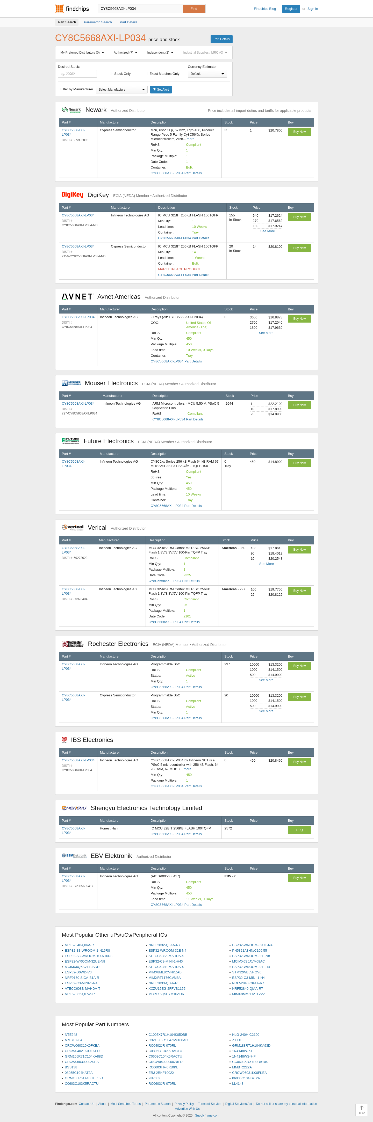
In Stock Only (118, 74)
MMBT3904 (73, 1040)
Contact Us (86, 1104)
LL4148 (237, 1083)
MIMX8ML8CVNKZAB (165, 972)
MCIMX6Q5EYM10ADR (166, 994)
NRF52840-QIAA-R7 (247, 988)
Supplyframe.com (207, 1115)
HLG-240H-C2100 (245, 1035)
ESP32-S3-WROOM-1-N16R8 (87, 950)
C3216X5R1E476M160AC (168, 1040)
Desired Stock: (77, 71)
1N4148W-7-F (242, 1051)
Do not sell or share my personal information (286, 1104)
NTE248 (71, 1035)
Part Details (221, 39)
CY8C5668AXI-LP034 (78, 215)
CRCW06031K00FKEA (249, 1073)
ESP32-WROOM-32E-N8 (251, 956)
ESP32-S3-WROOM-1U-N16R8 (88, 956)
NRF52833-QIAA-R (162, 983)
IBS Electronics (90, 739)
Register (291, 9)
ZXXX (236, 1040)
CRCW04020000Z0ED (165, 1062)
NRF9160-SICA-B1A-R (82, 978)
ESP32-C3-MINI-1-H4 (248, 978)
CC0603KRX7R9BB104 (250, 1062)
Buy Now (299, 132)
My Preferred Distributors (83, 52)
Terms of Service (209, 1104)
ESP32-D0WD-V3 (78, 972)
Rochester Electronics (144, 643)
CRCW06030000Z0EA (82, 1062)
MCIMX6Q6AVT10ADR (82, 967)
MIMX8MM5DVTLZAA (249, 994)
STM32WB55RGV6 (246, 972)
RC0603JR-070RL (162, 1083)
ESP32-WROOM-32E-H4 (251, 967)
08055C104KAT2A (78, 1073)
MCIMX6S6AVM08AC (248, 961)
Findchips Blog (265, 9)
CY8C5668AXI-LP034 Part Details (176, 173)
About (102, 1104)
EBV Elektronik (116, 855)
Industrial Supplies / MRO (206, 52)
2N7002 (154, 1078)
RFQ (299, 830)
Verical (104, 527)
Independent (161, 52)
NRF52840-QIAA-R (79, 945)
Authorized (127, 52)
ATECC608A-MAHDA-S (166, 956)
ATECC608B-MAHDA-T (82, 988)
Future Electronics (137, 441)
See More (267, 231)
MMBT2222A (242, 1067)
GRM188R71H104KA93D (251, 1045)
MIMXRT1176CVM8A (164, 978)
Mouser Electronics (139, 383)
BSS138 (71, 1067)
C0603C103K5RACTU (81, 1083)
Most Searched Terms (126, 1104)
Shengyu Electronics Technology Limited (135, 807)
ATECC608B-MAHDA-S (166, 967)
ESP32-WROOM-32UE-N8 (85, 961)
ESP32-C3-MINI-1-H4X (165, 961)
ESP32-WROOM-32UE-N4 (252, 945)
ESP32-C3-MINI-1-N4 (81, 983)
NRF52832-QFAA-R (80, 994)
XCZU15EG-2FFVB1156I (167, 988)
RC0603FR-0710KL (163, 1067)
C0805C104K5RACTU (165, 1051)
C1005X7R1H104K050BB (167, 1035)
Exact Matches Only (162, 74)
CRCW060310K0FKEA (82, 1045)
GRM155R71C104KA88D (84, 1056)
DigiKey (124, 194)
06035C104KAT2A (246, 1078)
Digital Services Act (238, 1104)
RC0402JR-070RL (162, 1045)
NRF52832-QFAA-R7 (164, 945)
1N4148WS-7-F (243, 1056)
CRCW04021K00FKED (82, 1051)
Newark (104, 109)
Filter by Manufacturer (77, 89)
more (191, 139)
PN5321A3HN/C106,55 (249, 950)
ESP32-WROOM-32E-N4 (167, 950)
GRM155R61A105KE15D (84, 1078)
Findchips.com (72, 8)
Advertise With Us (187, 1109)
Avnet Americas (121, 296)
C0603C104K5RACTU (165, 1056)
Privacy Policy (184, 1104)
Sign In (312, 9)
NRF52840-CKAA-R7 (248, 983)
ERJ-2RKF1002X (161, 1073)
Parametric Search (157, 1104)
